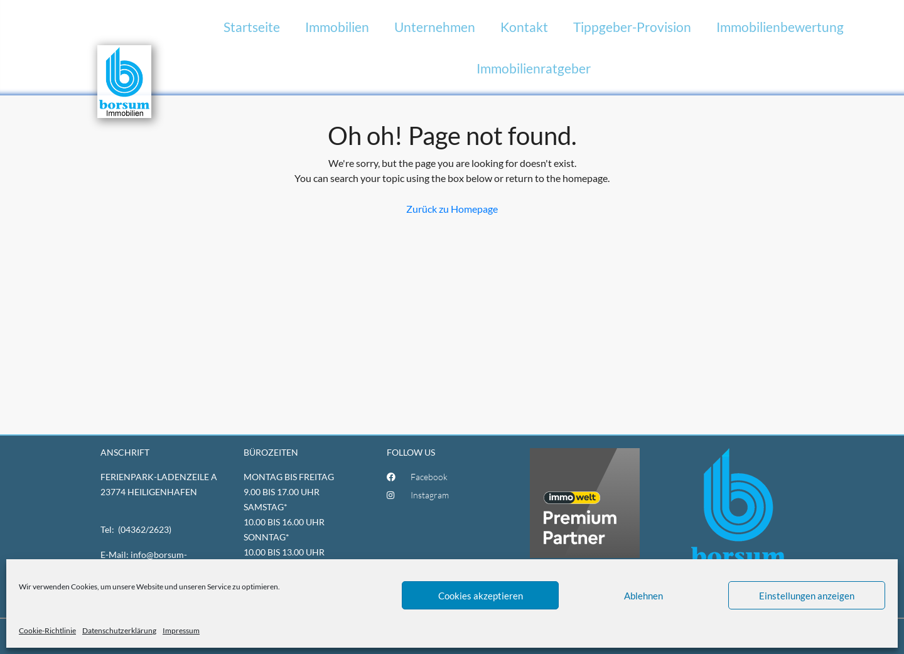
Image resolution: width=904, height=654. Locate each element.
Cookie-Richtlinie (47, 630)
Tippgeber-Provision (632, 27)
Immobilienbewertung (780, 27)
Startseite (251, 27)
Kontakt (524, 27)
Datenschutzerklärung (119, 630)
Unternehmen (434, 27)
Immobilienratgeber (533, 68)
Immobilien (337, 27)
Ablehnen (643, 595)
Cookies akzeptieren (480, 595)
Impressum (181, 630)
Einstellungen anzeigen (806, 595)
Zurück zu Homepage (452, 209)
